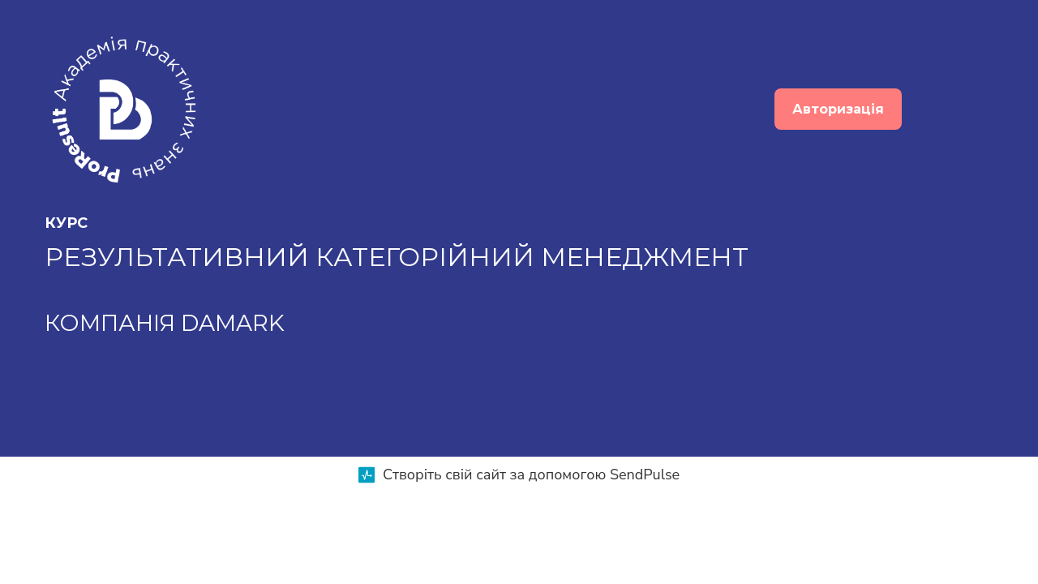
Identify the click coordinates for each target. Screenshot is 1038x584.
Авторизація (838, 109)
